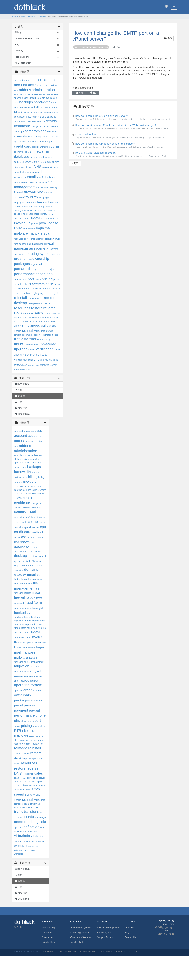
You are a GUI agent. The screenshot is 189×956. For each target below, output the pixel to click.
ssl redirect (39, 331)
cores (30, 137)
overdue (28, 259)
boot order (31, 117)
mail (48, 228)
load (24, 228)
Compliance (48, 952)
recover (56, 288)
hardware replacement (42, 206)
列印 (168, 38)
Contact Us (130, 937)
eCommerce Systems (80, 937)
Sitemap (133, 952)
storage (49, 331)
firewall (19, 192)
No (92, 92)
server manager (37, 321)
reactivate (40, 288)
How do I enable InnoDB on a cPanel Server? (123, 118)
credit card (22, 146)
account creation (48, 85)
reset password (35, 303)
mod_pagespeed (35, 244)
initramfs (18, 218)
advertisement (35, 94)
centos (51, 121)
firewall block (34, 192)
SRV (48, 326)
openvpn (18, 254)
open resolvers (50, 249)
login (40, 228)
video (16, 355)
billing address (52, 108)
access (36, 80)
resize (47, 303)
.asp (16, 80)
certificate (22, 126)
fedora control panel (24, 182)
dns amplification (50, 167)
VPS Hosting (48, 927)
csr (47, 152)
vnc (36, 359)
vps (46, 360)
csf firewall (36, 151)
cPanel (43, 16)
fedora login (41, 182)
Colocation (47, 937)
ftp (36, 197)
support (36, 335)
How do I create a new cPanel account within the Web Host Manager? (123, 127)
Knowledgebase (105, 932)
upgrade (21, 349)
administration (43, 90)
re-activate (19, 288)
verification (45, 349)
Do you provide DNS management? (123, 155)
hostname (27, 210)
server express (50, 317)
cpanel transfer (39, 142)
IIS (51, 214)
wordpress (24, 369)
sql (43, 325)
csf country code (35, 537)
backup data (20, 467)
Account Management (108, 927)
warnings (53, 360)
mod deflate (20, 244)
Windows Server (48, 365)
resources (22, 308)
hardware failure (22, 206)
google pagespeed (23, 608)
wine (16, 369)
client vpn (19, 131)
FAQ (127, 932)
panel (46, 264)
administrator (20, 94)
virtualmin (45, 354)
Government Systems (80, 927)
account (49, 80)
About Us (129, 927)
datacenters (36, 157)
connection (52, 131)
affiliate (46, 94)
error (39, 177)
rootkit (30, 313)
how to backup (40, 210)
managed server (22, 239)
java (42, 223)
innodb (27, 218)
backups (26, 102)
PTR (24, 284)
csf (52, 146)
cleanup (54, 126)
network (38, 249)
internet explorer (49, 218)
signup (17, 326)
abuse (27, 80)
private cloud (39, 726)
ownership (40, 259)
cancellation (20, 121)
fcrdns (45, 177)
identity (43, 214)
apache (17, 98)
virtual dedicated (28, 355)
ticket (55, 335)
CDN (42, 121)
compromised (35, 131)
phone (40, 274)
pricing (47, 279)
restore (37, 308)
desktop (38, 161)
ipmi (33, 223)
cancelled (32, 121)
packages (22, 264)
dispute (29, 167)
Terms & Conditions (66, 952)
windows (36, 365)
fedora (52, 177)
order (18, 259)
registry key (38, 293)
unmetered (47, 344)
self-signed (32, 778)
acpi (16, 90)
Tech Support (33, 16)
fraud (28, 197)
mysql (49, 243)
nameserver (23, 248)
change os (36, 126)
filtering (53, 187)
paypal (50, 269)
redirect (27, 293)
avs (47, 98)
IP (28, 223)
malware (21, 233)
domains (46, 172)
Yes (79, 92)
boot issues (20, 117)
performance (24, 274)
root (25, 313)
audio (42, 98)
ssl (31, 330)
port (31, 279)
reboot (48, 288)
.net (21, 80)
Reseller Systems (78, 942)
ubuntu (19, 344)
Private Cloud (48, 942)
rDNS (49, 284)
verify (57, 349)
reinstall (20, 298)
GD (40, 197)
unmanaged (32, 344)
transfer (30, 339)
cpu (50, 141)
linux (18, 228)
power (38, 279)
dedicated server (22, 162)
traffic (18, 339)
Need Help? (163, 928)
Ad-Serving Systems (79, 932)
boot (56, 113)
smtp (26, 325)
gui (33, 202)
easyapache (20, 177)
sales (38, 313)
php (49, 274)
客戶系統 (15, 16)
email (31, 177)
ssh (25, 330)
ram (41, 284)
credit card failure (41, 147)
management (37, 239)
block (18, 112)
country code (40, 137)
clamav (45, 126)
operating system (38, 254)
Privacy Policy (87, 952)
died (47, 162)
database (21, 156)
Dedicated (47, 932)
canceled (51, 117)
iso (36, 223)
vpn (42, 360)
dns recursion (32, 172)
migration (52, 238)
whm (29, 365)
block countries (31, 113)
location (31, 228)
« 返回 (74, 163)
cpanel (53, 136)
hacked (43, 202)
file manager (42, 187)
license (52, 223)
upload (31, 349)
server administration (32, 317)
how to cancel (36, 624)
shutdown (50, 321)
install (36, 218)
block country (46, 113)
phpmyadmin (20, 279)
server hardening (21, 321)
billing (39, 107)
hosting (17, 210)
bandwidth (42, 102)
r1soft (33, 284)
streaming (27, 335)
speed (35, 325)
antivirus (55, 94)
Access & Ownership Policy (111, 952)
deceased (47, 157)
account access (27, 85)
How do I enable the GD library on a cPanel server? (123, 145)
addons (25, 90)
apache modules (30, 98)
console (20, 136)
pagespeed (36, 264)
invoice (20, 223)
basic (30, 108)
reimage (51, 293)
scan (46, 313)
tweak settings (44, 339)
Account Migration (123, 136)
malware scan (40, 233)
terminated (46, 335)
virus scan (28, 360)
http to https (27, 214)
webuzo (20, 364)
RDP (57, 284)
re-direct (29, 288)
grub (28, 203)
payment (38, 269)
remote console (35, 298)
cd (38, 121)
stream (17, 335)
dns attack (19, 172)
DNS (37, 167)
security (52, 314)
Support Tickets (105, 937)
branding (41, 117)
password (22, 269)
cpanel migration (22, 142)
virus (18, 359)
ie (49, 214)
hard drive (55, 203)
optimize (56, 254)
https (36, 214)
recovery (18, 293)
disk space (19, 167)
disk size (54, 162)
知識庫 (23, 16)
